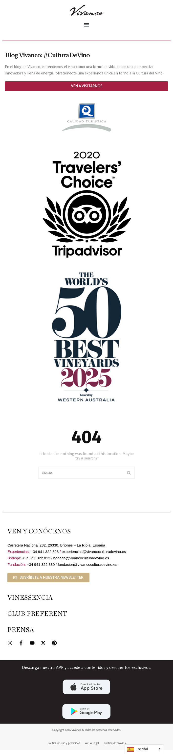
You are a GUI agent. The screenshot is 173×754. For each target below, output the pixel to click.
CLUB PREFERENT (37, 618)
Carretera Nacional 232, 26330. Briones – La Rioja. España (56, 549)
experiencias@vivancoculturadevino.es (94, 556)
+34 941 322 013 (36, 562)
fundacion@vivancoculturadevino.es (87, 569)
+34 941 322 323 (45, 556)
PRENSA (20, 634)
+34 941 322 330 (41, 569)
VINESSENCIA (30, 602)
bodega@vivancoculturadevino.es (81, 562)
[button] (86, 25)
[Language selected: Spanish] (144, 749)
